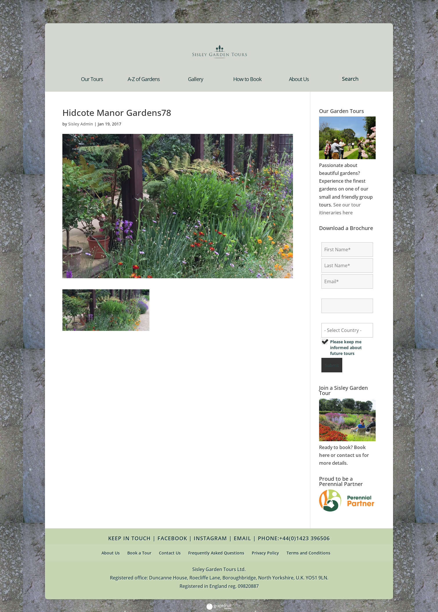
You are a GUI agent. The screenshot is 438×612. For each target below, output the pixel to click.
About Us (299, 79)
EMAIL (242, 538)
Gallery (195, 79)
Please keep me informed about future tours (346, 347)
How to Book (247, 79)
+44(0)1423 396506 (304, 538)
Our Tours (92, 79)
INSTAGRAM (210, 538)
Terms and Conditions (308, 553)
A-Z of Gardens (144, 79)
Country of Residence (344, 318)
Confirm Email (337, 294)
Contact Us (170, 553)
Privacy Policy (265, 553)
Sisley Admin (80, 124)
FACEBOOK (172, 538)
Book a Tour (139, 553)
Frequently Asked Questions (216, 553)
